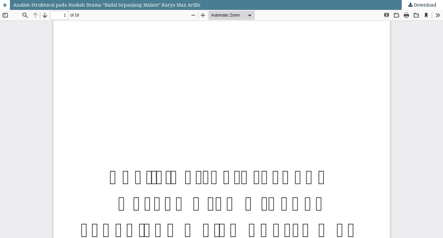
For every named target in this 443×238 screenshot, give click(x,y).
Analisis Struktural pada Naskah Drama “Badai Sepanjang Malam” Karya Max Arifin (106, 5)
